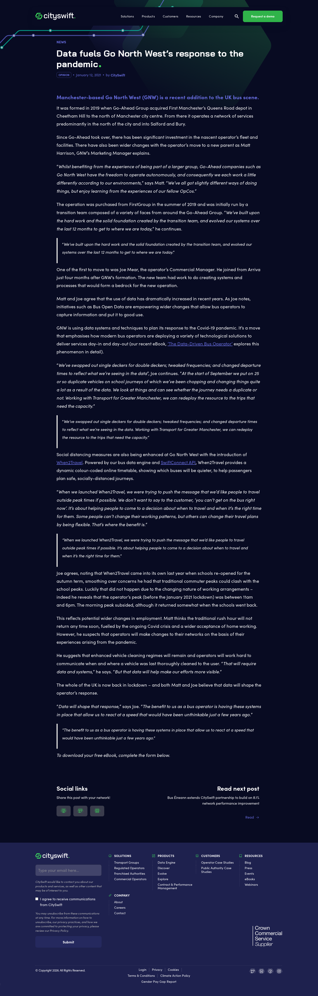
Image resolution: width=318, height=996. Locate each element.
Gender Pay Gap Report (158, 982)
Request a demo (262, 16)
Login (142, 970)
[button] (127, 16)
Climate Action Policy (175, 976)
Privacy (157, 970)
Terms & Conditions (141, 976)
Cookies (173, 970)
